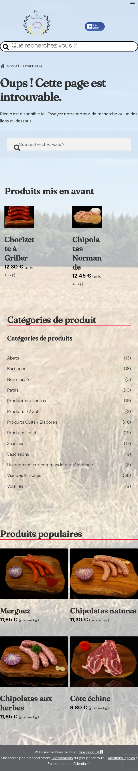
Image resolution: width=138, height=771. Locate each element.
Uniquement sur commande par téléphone (50, 465)
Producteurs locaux (26, 401)
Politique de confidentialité (69, 763)
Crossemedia (62, 758)
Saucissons (18, 454)
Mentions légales (121, 758)
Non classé (18, 379)
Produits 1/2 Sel (22, 411)
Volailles (15, 486)
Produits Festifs (23, 433)
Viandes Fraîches (24, 475)
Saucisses (17, 443)
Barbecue (16, 368)
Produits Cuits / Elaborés (32, 422)
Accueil (12, 66)
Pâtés (12, 390)
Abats (13, 358)
